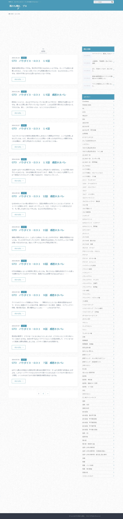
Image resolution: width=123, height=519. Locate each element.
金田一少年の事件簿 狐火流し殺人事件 (94, 454)
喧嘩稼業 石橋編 (87, 344)
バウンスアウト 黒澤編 (89, 287)
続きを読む (18, 79)
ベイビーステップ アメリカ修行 (92, 308)
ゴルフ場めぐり (87, 208)
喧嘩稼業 (85, 340)
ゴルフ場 (85, 205)
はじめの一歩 (86, 155)
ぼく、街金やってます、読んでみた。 (97, 70)
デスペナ (85, 255)
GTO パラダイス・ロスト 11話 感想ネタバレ (38, 230)
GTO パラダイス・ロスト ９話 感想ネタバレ (38, 295)
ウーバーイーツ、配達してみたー (97, 54)
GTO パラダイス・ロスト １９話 (32, 60)
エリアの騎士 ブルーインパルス (92, 173)
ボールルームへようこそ (89, 315)
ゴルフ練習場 (86, 212)
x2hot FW (85, 123)
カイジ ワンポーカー (89, 180)
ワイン (84, 329)
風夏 (83, 461)
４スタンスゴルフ (87, 476)
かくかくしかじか (87, 137)
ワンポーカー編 (87, 333)
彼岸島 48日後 (87, 379)
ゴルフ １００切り (88, 194)
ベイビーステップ (87, 304)
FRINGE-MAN (86, 105)
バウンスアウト (87, 276)
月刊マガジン (86, 394)
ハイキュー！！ (87, 272)
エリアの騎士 (86, 169)
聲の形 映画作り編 (88, 444)
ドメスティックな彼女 (89, 265)
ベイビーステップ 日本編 (90, 312)
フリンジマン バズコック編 (91, 297)
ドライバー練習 (87, 269)
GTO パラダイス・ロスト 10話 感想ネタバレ (38, 263)
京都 (83, 337)
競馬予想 (85, 437)
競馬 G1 (85, 433)
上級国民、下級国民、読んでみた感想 (97, 62)
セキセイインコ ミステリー (91, 223)
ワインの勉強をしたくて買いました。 (97, 85)
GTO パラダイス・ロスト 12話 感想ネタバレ (38, 196)
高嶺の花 (85, 472)
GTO (84, 112)
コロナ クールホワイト (89, 183)
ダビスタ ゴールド (88, 248)
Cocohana (85, 101)
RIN (83, 119)
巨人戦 (84, 369)
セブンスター (86, 230)
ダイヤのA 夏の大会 (89, 240)
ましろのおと (86, 165)
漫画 (83, 401)
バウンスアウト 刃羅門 (89, 283)
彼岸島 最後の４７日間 (89, 383)
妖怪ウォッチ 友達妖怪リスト (91, 362)
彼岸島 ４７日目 (87, 387)
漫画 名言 (85, 404)
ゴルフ (84, 190)
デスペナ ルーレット (89, 262)
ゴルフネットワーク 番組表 (91, 201)
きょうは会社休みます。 (89, 140)
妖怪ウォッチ (86, 354)
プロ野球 (85, 301)
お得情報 (85, 133)
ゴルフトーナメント (88, 198)
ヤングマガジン (87, 326)
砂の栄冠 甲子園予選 (89, 426)
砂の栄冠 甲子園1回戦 (89, 419)
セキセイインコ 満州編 (89, 226)
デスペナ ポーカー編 (89, 258)
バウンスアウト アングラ (90, 280)
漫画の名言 (85, 408)
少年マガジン (86, 365)
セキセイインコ (87, 219)
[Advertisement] (61, 30)
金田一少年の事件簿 (88, 447)
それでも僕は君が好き (89, 148)
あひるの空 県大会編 (89, 130)
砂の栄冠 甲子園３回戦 (89, 429)
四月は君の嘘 (86, 347)
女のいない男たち (87, 351)
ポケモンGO (86, 319)
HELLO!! (85, 115)
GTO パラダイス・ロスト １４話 (31, 128)
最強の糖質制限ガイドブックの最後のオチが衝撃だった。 (97, 77)
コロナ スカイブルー (89, 187)
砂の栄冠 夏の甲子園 (89, 415)
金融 (83, 458)
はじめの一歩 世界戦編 (89, 162)
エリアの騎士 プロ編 (89, 176)
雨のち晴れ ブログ (18, 7)
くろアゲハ (85, 144)
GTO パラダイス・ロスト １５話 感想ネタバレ (39, 94)
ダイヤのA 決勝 (87, 244)
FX (83, 108)
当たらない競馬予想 (88, 372)
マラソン (85, 322)
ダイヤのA (85, 237)
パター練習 (85, 290)
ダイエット (85, 233)
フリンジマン (86, 294)
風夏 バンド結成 (87, 465)
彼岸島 (84, 376)
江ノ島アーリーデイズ (89, 397)
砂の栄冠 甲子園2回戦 (89, 422)
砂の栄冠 (85, 412)
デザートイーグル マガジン (91, 251)
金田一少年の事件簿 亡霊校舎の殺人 (93, 451)
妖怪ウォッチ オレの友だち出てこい (93, 358)
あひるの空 (85, 126)
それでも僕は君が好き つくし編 (92, 151)
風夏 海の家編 (87, 469)
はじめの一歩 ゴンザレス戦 (91, 158)
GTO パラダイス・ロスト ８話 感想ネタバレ (38, 328)
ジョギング (85, 215)
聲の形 (84, 440)
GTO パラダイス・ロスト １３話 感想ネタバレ (39, 162)
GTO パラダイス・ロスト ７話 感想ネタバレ (38, 362)
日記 (83, 390)
